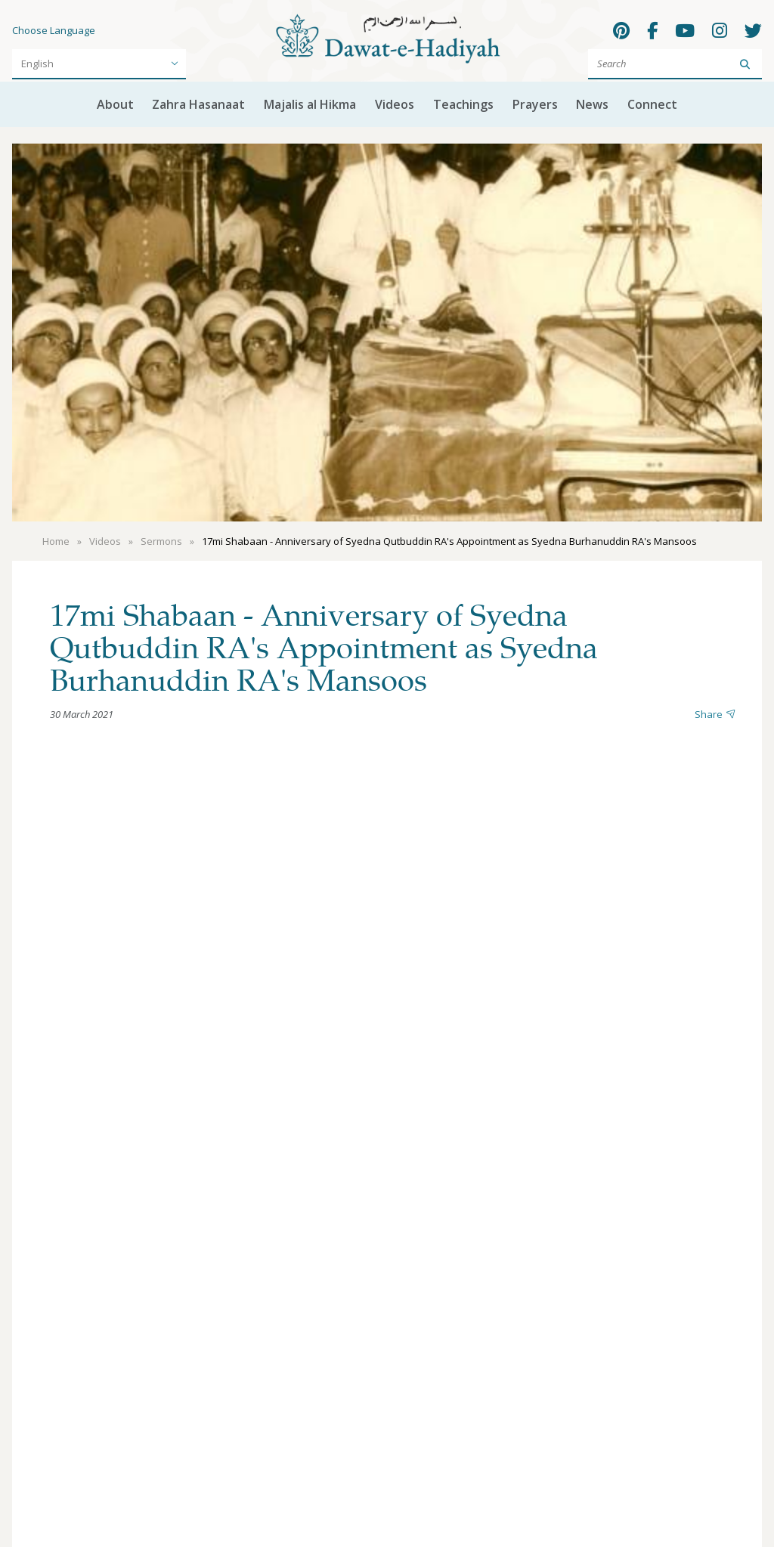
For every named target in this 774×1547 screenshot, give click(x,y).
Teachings (463, 104)
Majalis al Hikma (310, 104)
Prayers (535, 104)
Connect (652, 104)
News (592, 104)
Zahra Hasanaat (198, 104)
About (115, 104)
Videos (394, 104)
